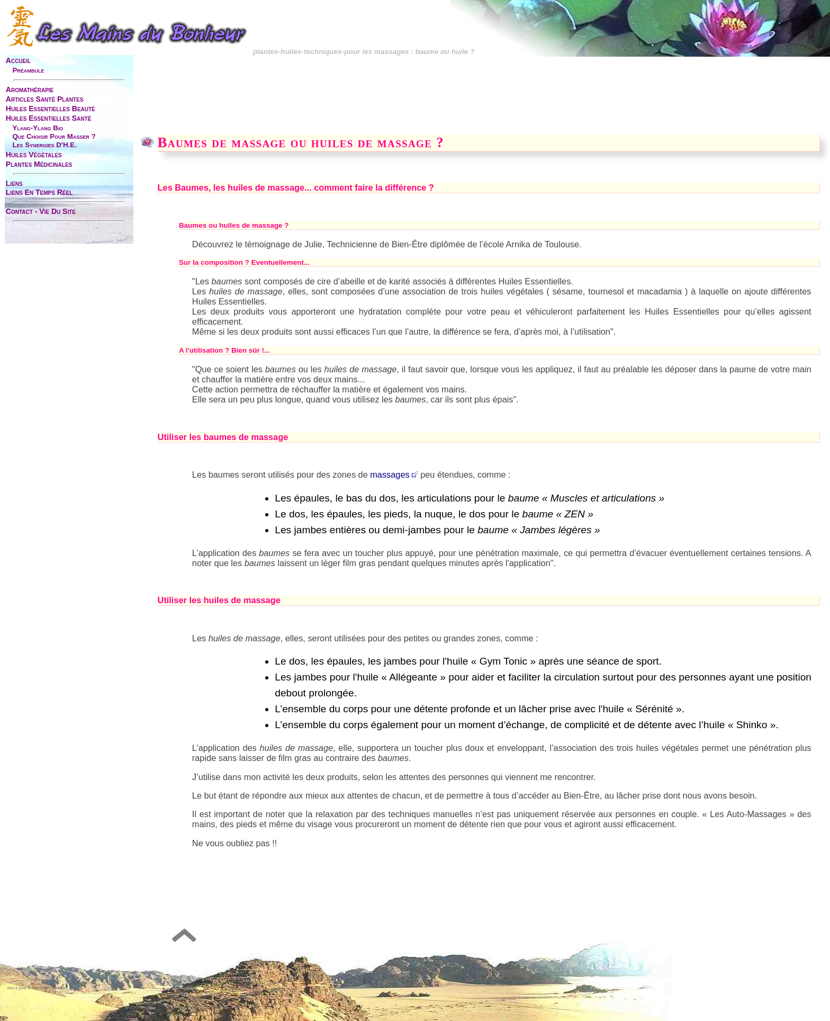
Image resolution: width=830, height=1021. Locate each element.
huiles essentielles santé (49, 118)
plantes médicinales (39, 164)
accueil (18, 60)
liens (14, 183)
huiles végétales (34, 154)
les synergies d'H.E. (44, 145)
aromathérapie (29, 89)
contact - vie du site (41, 211)
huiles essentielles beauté (50, 108)
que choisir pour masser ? (53, 136)
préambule (28, 70)
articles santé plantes (44, 99)
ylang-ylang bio (37, 128)
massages (389, 474)
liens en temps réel (39, 192)
